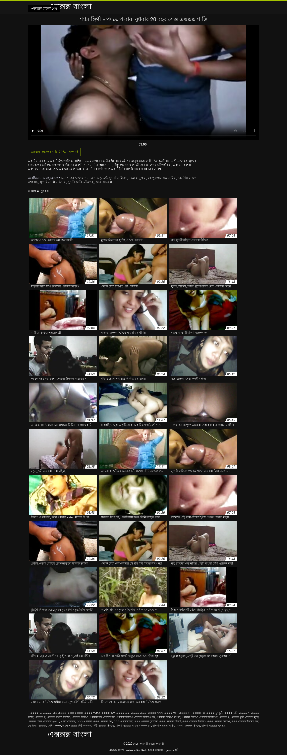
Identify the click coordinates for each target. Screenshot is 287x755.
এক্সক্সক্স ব (40, 717)
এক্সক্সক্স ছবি (231, 713)
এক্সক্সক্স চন (185, 713)
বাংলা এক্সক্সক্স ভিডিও (188, 725)
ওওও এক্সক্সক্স (84, 721)
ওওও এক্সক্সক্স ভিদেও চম (244, 721)
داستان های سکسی (136, 749)
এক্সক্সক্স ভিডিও (124, 717)
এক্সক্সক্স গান (171, 713)
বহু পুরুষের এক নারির (162, 178)
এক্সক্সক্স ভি (109, 717)
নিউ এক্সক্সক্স (84, 725)
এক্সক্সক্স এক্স (123, 713)
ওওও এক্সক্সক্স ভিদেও (218, 721)
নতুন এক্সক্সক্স (69, 725)
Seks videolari (156, 749)
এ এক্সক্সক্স (45, 713)
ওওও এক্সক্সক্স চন (123, 721)
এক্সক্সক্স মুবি (237, 717)
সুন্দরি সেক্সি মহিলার (53, 182)
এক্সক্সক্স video (92, 713)
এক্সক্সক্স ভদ (95, 717)
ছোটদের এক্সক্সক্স (37, 725)
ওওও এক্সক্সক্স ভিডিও (194, 721)
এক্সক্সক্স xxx (108, 713)
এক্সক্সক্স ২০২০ (51, 721)
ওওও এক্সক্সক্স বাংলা (170, 721)
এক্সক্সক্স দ (244, 713)
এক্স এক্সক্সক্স (59, 713)
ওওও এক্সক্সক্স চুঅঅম (146, 721)
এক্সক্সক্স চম (199, 713)
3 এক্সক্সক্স (33, 713)
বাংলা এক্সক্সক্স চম (141, 725)
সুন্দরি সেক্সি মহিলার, (81, 182)
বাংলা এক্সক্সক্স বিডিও (164, 725)
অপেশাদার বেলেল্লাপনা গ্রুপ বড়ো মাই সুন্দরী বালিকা (94, 178)
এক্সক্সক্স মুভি (251, 717)
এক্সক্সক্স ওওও (155, 713)
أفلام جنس (172, 749)
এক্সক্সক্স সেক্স (35, 721)
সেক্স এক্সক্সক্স (104, 182)
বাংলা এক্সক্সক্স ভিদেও (213, 725)
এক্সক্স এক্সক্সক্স (75, 713)
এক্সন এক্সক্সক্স (68, 721)
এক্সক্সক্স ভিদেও (190, 717)
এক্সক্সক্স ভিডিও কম (144, 717)
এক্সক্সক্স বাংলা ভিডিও (59, 717)
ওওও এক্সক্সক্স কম (102, 721)
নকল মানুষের (137, 178)
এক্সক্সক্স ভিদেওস (208, 717)
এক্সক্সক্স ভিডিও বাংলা (168, 717)
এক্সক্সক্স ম (224, 717)
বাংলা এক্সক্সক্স (123, 725)
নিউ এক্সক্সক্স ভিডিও (103, 725)
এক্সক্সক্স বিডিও (80, 717)
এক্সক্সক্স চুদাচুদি (214, 713)
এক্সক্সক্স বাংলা (116, 749)
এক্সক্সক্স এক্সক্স (138, 713)
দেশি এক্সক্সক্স (54, 725)
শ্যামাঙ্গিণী (91, 19)
